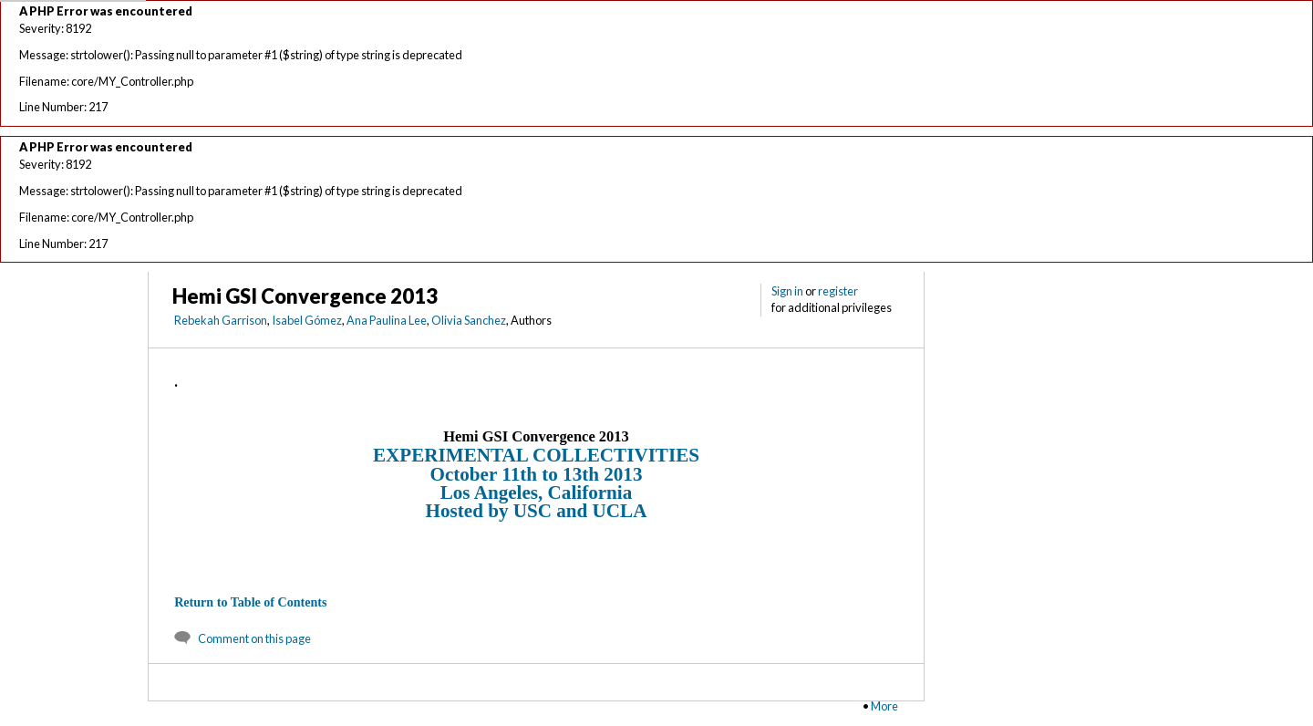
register (838, 291)
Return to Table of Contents (250, 602)
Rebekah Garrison (220, 320)
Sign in (787, 291)
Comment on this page (254, 638)
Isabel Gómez (307, 320)
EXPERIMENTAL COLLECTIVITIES (536, 455)
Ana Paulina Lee (386, 320)
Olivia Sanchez (468, 320)
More (884, 706)
